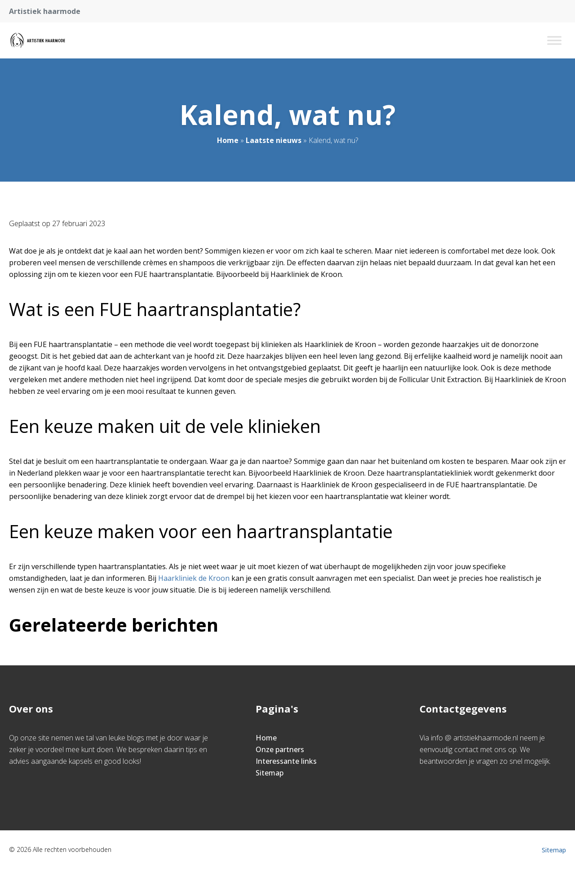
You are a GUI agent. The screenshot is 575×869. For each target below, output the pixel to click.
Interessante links (286, 761)
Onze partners (280, 749)
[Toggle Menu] (554, 40)
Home (228, 140)
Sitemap (269, 773)
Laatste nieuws (273, 140)
